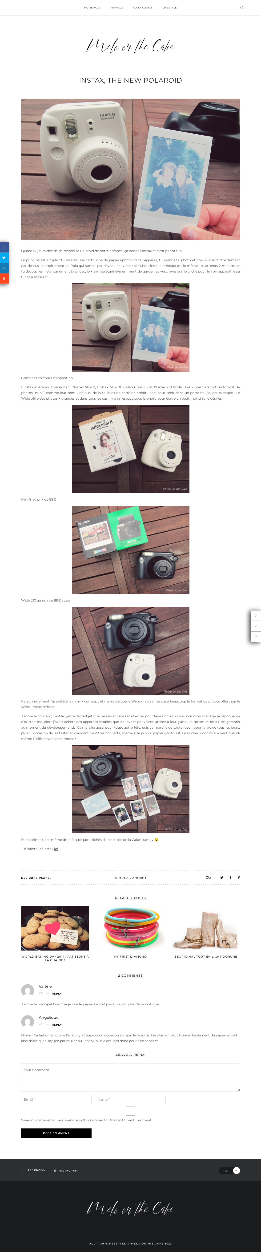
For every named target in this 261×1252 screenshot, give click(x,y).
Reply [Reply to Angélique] (57, 1024)
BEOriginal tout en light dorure (205, 956)
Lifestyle (169, 7)
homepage (92, 7)
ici (56, 849)
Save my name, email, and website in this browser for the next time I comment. (86, 1120)
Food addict (143, 7)
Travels (117, 7)
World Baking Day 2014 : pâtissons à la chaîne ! (55, 958)
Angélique (49, 1017)
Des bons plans (35, 877)
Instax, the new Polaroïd (130, 80)
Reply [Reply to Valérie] (57, 993)
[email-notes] (56, 1099)
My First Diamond (130, 956)
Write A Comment (130, 877)
